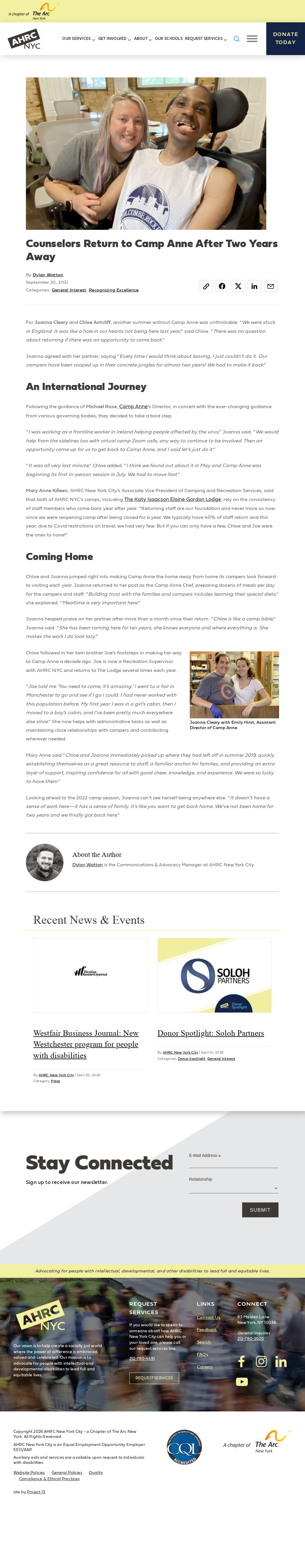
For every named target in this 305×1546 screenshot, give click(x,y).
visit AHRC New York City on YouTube (242, 1412)
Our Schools (169, 39)
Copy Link (203, 286)
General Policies (67, 1503)
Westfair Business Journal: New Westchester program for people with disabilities (86, 1074)
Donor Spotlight (192, 1089)
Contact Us (208, 1348)
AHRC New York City (24, 38)
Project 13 (36, 1522)
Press (55, 1111)
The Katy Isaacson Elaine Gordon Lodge (188, 503)
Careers (205, 1397)
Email (270, 286)
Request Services (203, 39)
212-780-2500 (250, 1369)
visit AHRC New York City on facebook (242, 1392)
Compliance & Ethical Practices (49, 1509)
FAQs (202, 1385)
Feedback (207, 1360)
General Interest (69, 290)
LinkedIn (253, 286)
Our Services (76, 39)
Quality (96, 1503)
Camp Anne (137, 408)
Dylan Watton (48, 275)
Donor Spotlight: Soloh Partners (211, 1063)
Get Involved (112, 39)
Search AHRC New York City (236, 39)
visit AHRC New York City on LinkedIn (281, 1392)
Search (204, 1372)
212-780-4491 (142, 1389)
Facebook (220, 286)
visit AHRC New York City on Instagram (261, 1392)
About (140, 39)
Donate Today (285, 38)
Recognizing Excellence (114, 290)
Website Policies (29, 1503)
